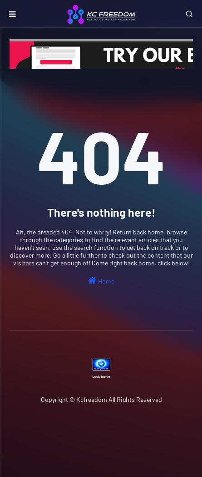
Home (101, 280)
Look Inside (101, 376)
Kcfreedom (91, 399)
